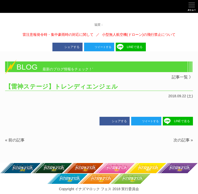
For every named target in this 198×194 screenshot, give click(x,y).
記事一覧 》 (182, 77)
